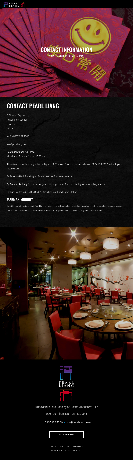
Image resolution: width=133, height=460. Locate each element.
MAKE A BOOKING (66, 435)
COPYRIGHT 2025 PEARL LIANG (62, 447)
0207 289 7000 (54, 422)
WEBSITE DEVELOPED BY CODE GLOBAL (66, 451)
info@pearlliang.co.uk (18, 144)
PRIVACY (79, 447)
